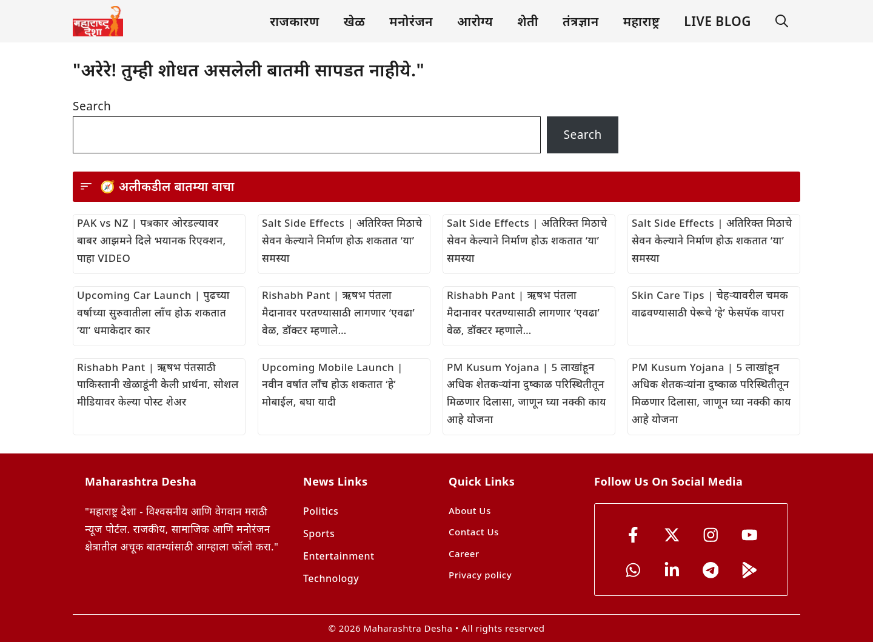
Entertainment (339, 556)
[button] (781, 21)
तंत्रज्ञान (581, 21)
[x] (672, 535)
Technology (331, 578)
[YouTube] (749, 535)
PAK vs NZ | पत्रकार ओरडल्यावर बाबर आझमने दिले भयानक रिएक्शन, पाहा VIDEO (151, 240)
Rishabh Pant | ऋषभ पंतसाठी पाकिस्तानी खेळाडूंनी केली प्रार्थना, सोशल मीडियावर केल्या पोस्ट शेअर (158, 384)
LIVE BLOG (717, 21)
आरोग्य (475, 21)
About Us (470, 510)
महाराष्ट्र (641, 21)
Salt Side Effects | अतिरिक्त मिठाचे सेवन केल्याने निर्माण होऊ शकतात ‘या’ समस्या (342, 240)
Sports (319, 533)
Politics (320, 511)
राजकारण (294, 21)
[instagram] (711, 535)
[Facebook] (633, 535)
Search (92, 106)
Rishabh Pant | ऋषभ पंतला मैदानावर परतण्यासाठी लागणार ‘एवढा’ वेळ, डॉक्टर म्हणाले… (338, 312)
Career (464, 553)
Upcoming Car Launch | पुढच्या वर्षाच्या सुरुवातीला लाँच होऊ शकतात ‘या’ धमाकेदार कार (153, 312)
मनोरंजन (411, 21)
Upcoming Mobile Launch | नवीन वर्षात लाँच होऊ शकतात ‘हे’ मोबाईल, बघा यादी (332, 384)
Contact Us (474, 532)
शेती (527, 21)
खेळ (355, 21)
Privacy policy (480, 575)
